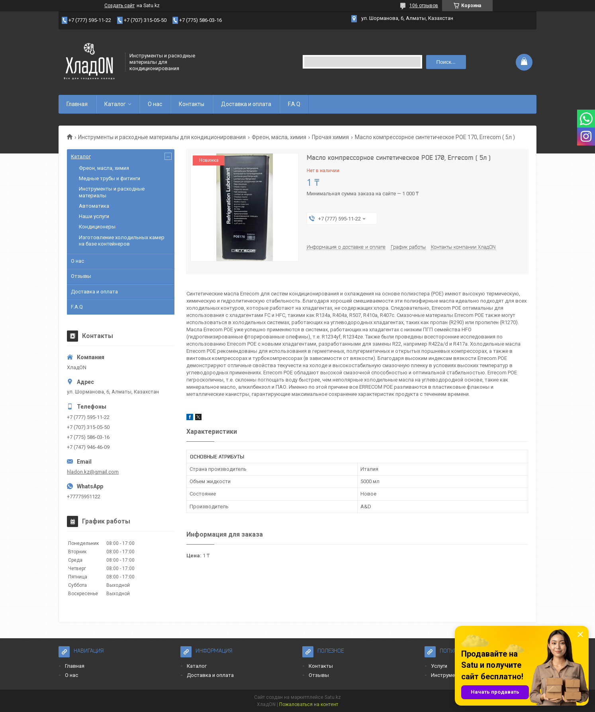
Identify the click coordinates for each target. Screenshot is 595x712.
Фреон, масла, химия (279, 137)
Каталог (115, 104)
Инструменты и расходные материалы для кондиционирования (162, 137)
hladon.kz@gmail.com (93, 472)
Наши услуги (94, 216)
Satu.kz (333, 697)
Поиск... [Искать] (446, 62)
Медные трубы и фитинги (109, 178)
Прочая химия (330, 137)
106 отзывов (423, 5)
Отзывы (81, 276)
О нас (155, 104)
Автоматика (94, 206)
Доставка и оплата (246, 104)
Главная (77, 104)
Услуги (439, 666)
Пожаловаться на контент (308, 704)
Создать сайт (119, 5)
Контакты (191, 104)
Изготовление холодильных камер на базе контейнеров (121, 240)
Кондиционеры (97, 227)
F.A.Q (294, 104)
